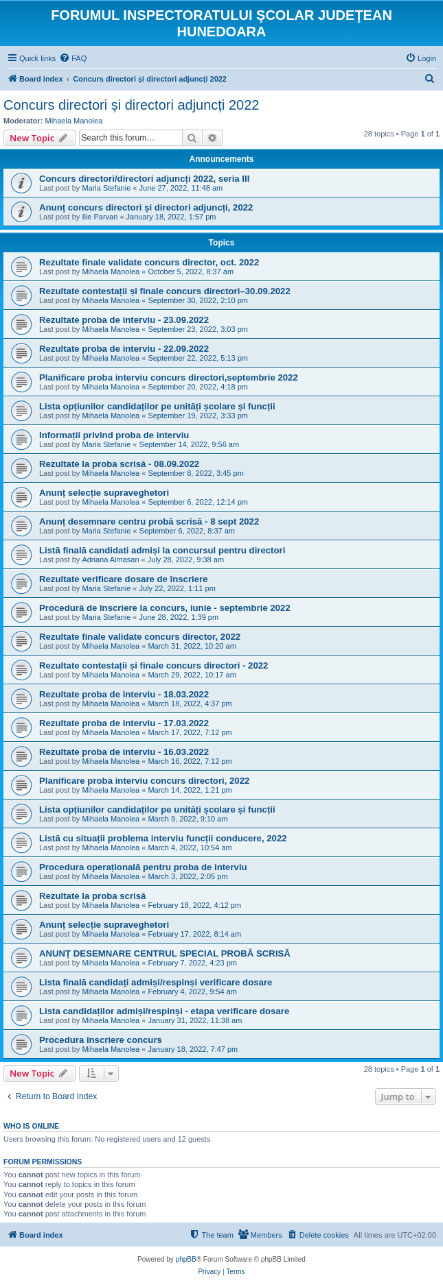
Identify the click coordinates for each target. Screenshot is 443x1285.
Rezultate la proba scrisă (92, 896)
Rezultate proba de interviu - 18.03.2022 (124, 694)
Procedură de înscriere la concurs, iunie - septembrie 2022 (165, 608)
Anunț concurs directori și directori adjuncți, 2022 (146, 207)
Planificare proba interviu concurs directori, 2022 (144, 781)
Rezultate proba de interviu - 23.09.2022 (124, 320)
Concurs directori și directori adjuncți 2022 (131, 104)
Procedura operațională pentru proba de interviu (143, 867)
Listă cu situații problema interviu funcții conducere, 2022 (163, 838)
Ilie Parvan (99, 217)
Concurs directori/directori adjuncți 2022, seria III (144, 178)
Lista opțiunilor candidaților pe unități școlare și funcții (157, 406)
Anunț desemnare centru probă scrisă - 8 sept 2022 (149, 521)
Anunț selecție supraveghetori (104, 493)
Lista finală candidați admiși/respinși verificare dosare (155, 982)
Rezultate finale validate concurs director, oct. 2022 (149, 262)
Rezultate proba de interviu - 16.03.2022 (124, 752)
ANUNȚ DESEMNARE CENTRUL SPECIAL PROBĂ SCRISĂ (165, 953)
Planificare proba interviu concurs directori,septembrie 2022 (168, 377)
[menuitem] (73, 58)
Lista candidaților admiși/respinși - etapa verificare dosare (164, 1011)
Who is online (31, 1126)
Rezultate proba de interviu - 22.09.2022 (124, 349)
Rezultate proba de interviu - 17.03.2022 (124, 723)
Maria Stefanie (106, 188)
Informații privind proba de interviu (114, 435)
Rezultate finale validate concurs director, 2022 (139, 637)
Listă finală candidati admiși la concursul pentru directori (162, 550)
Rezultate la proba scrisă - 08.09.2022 (119, 464)
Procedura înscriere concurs (100, 1040)
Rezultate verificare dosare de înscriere (123, 579)
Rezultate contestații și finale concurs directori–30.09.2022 (165, 291)
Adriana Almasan (110, 559)
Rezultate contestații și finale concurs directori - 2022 (153, 665)
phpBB (186, 1259)
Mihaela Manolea (74, 121)
